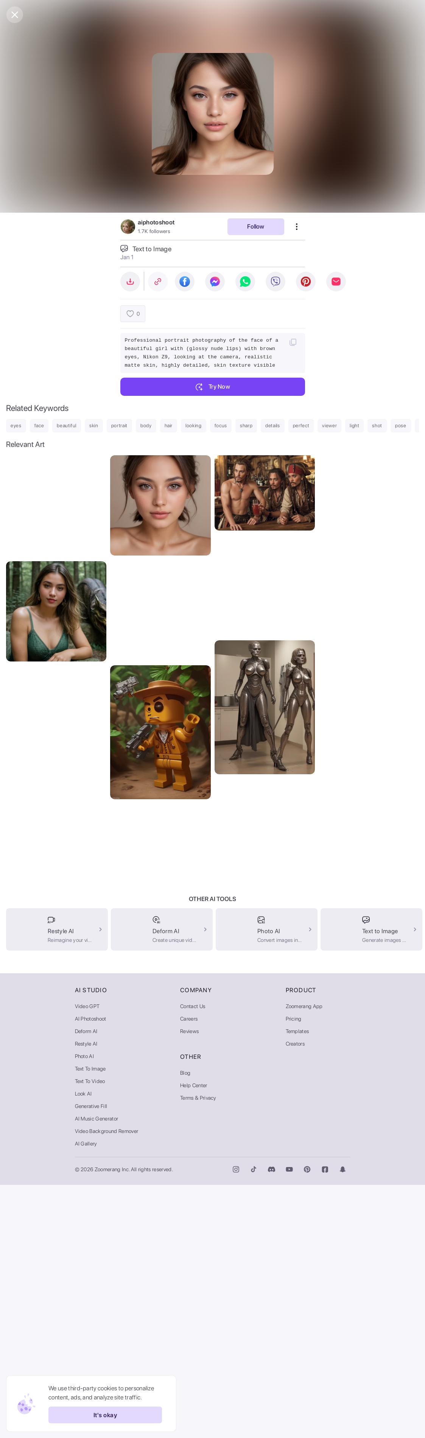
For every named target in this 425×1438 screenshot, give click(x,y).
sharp (246, 425)
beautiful (66, 425)
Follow (255, 226)
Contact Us (192, 1259)
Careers (189, 1272)
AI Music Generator (96, 1372)
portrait (119, 425)
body (146, 425)
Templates (297, 1284)
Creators (295, 1297)
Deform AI (86, 1284)
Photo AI (84, 1309)
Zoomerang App (304, 1259)
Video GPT (87, 1259)
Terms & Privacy (198, 1351)
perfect (301, 425)
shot (377, 425)
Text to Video (90, 1334)
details (272, 425)
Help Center (193, 1338)
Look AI (83, 1347)
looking (193, 425)
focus (221, 425)
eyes (16, 425)
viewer (329, 425)
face (39, 425)
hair (169, 425)
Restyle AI (86, 1297)
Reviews (189, 1284)
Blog (185, 1326)
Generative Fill (91, 1359)
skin (93, 425)
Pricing (294, 1272)
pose (400, 425)
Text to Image (90, 1322)
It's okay (105, 1415)
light (354, 425)
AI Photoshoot (90, 1272)
